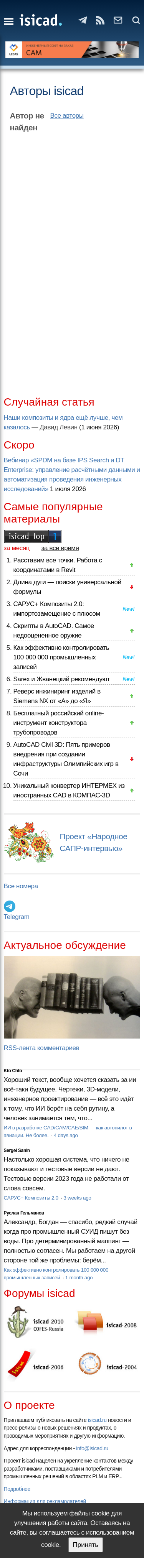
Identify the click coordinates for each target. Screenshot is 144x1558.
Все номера (21, 886)
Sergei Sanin (17, 1150)
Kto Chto (13, 1070)
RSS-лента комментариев (41, 1048)
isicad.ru (97, 1420)
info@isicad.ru (92, 1448)
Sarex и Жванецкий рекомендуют (61, 679)
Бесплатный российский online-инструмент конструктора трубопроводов (58, 723)
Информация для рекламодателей (45, 1501)
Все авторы (67, 115)
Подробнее (17, 1489)
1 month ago (79, 1277)
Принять (85, 1544)
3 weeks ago (77, 1198)
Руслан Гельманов (24, 1213)
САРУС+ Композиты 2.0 (32, 1198)
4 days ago (66, 1135)
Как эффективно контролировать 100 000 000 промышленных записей (61, 657)
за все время (60, 548)
